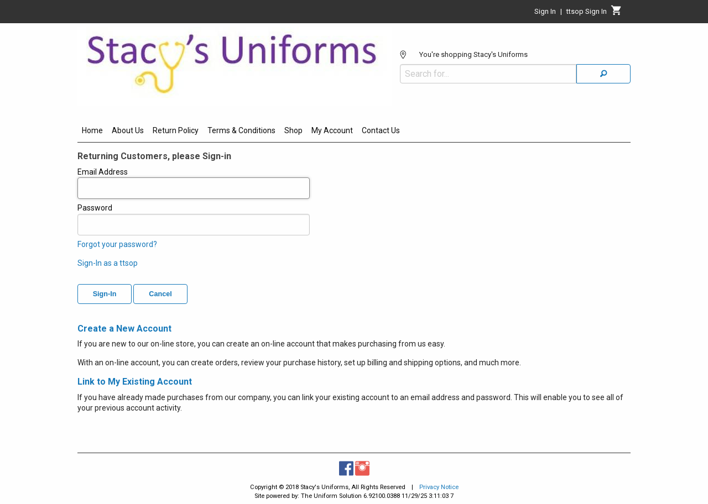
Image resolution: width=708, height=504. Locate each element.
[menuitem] (92, 132)
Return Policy (176, 130)
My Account (332, 130)
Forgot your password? (117, 244)
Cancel (160, 294)
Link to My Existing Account (134, 381)
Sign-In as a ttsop (107, 263)
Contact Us (381, 130)
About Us (128, 130)
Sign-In (105, 294)
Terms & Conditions (241, 130)
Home (92, 130)
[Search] (603, 73)
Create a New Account (124, 328)
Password (193, 219)
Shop (293, 130)
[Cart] (616, 13)
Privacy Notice (439, 487)
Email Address (193, 183)
